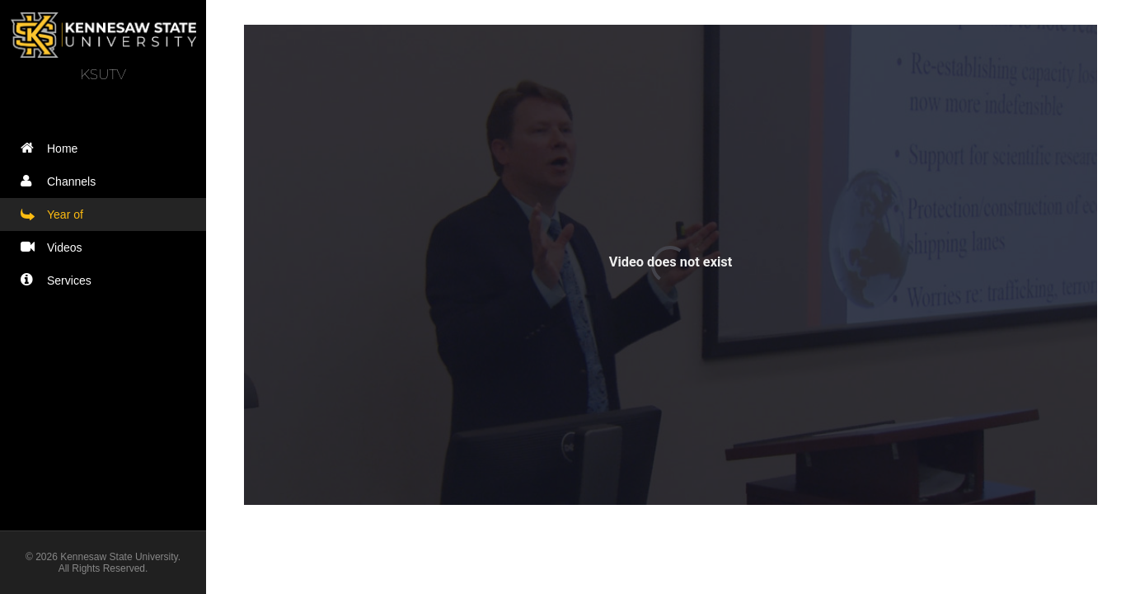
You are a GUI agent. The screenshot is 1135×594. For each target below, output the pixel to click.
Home (52, 148)
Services (59, 280)
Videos (55, 247)
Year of (55, 214)
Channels (62, 181)
